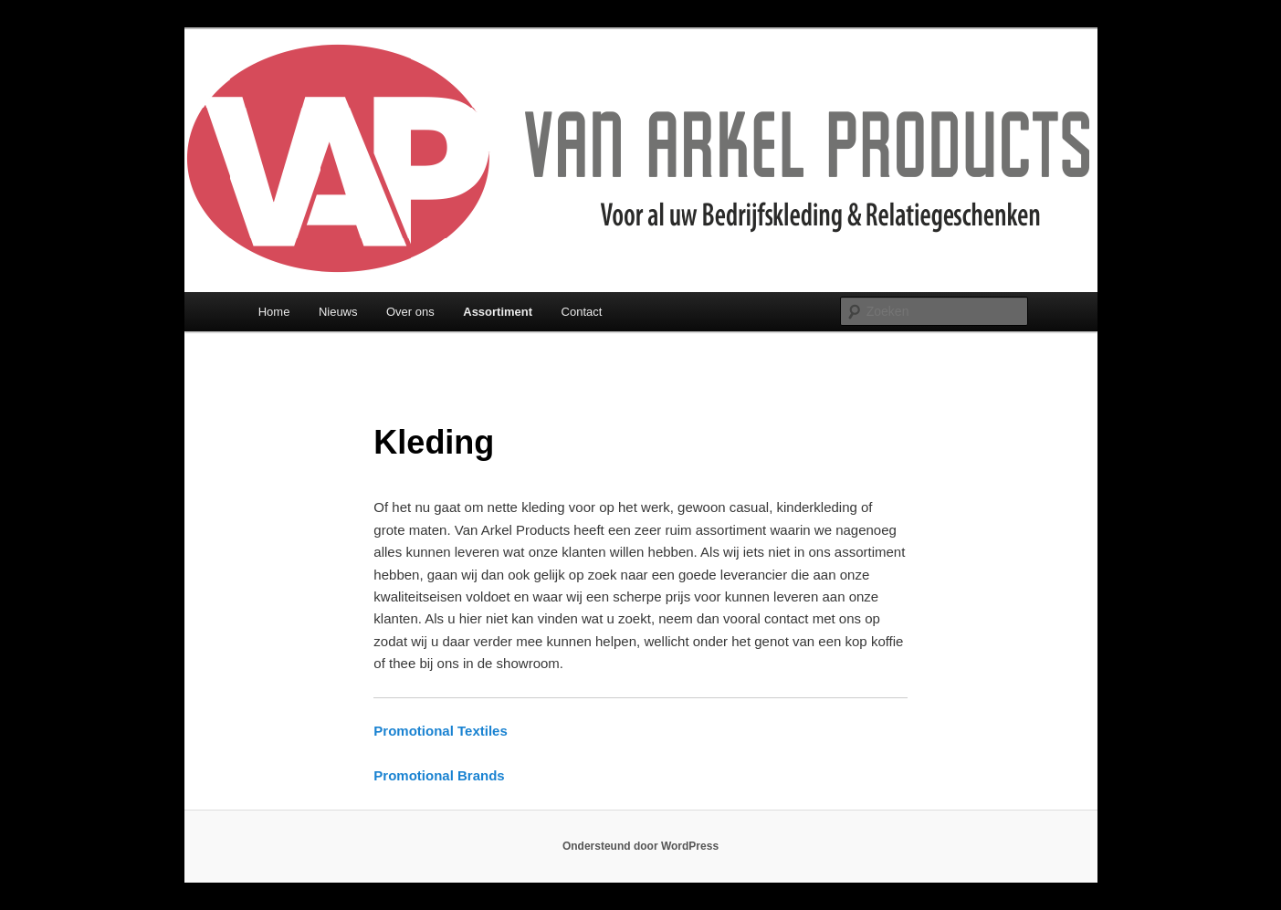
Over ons (410, 312)
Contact (582, 312)
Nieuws (338, 312)
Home (274, 312)
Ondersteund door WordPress (640, 846)
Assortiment (497, 312)
